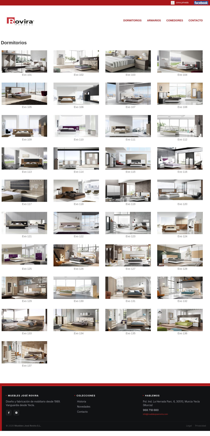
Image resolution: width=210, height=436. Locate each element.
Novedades (83, 406)
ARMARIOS (154, 20)
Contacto (82, 411)
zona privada (180, 2)
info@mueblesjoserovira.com (155, 414)
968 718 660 (151, 410)
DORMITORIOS (132, 20)
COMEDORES (174, 20)
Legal (189, 425)
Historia (81, 401)
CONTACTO (196, 20)
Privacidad (200, 425)
